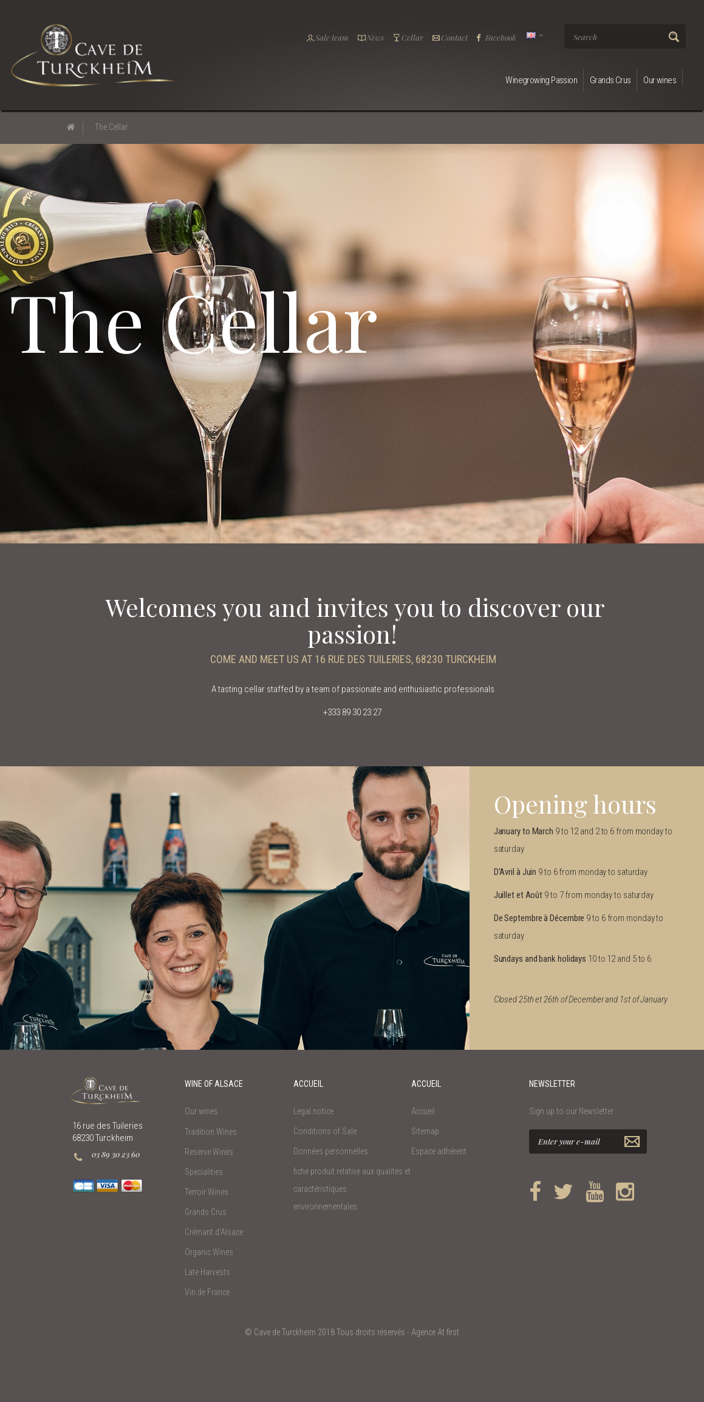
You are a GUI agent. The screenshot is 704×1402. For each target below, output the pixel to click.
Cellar (407, 37)
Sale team (327, 37)
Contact (450, 37)
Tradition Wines (211, 1132)
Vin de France (207, 1292)
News (370, 37)
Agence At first (435, 1332)
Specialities (204, 1172)
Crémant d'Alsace (214, 1232)
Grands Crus (610, 80)
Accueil (423, 1111)
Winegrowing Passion (541, 80)
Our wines (659, 80)
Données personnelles (330, 1151)
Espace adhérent (438, 1151)
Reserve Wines (209, 1152)
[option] (235, 908)
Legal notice (313, 1111)
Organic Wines (209, 1252)
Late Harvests (207, 1272)
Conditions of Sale (325, 1131)
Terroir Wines (206, 1192)
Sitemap (425, 1131)
